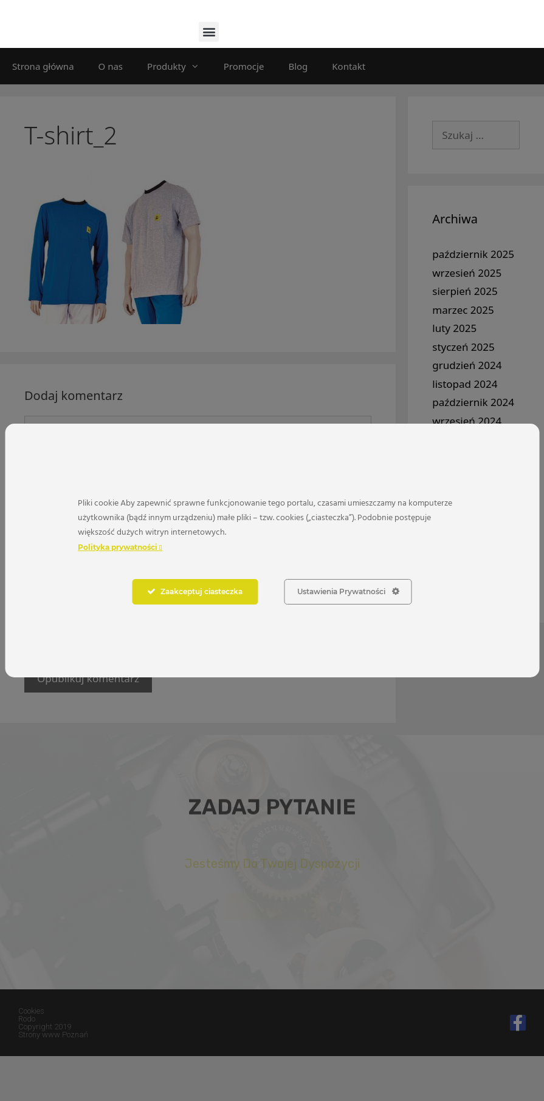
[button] (209, 76)
